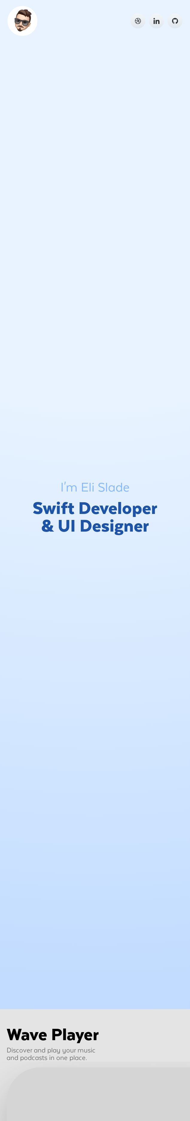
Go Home (23, 21)
